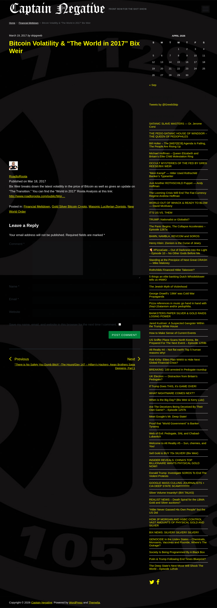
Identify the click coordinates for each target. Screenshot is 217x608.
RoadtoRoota (18, 176)
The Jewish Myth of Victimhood (168, 286)
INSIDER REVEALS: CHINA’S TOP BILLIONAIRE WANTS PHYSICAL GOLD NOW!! (174, 463)
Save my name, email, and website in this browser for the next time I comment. (63, 324)
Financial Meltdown (37, 206)
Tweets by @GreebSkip (163, 104)
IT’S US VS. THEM (160, 212)
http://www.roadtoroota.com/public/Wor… (37, 196)
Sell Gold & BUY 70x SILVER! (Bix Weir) (173, 453)
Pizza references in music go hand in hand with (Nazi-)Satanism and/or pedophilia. (178, 305)
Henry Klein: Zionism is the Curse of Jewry (175, 243)
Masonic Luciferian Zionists (107, 206)
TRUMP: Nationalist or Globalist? (169, 219)
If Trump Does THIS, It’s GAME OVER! (173, 386)
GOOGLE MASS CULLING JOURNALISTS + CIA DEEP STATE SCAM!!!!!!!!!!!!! (176, 484)
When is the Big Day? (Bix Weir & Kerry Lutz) (176, 399)
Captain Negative (41, 602)
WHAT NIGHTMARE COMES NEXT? (172, 393)
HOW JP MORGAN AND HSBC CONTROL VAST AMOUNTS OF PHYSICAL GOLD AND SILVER (176, 522)
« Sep (153, 84)
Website (14, 312)
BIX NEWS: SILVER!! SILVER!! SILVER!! (174, 532)
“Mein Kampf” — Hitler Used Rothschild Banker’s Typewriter (173, 174)
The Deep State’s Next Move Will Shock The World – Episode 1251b (176, 567)
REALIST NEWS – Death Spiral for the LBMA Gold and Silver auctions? (176, 501)
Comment (17, 244)
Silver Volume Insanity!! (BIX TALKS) (171, 492)
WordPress (75, 602)
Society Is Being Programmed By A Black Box (177, 552)
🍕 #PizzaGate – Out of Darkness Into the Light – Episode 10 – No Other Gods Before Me (178, 251)
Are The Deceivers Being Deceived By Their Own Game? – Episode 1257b (176, 408)
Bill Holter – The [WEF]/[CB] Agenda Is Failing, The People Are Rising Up (177, 145)
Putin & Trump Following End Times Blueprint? (177, 559)
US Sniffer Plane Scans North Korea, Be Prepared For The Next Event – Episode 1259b (177, 341)
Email (14, 299)
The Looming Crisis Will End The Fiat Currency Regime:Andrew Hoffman (177, 194)
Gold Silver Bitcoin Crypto (69, 206)
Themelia (94, 602)
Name (14, 286)
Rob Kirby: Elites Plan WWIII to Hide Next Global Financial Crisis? (174, 361)
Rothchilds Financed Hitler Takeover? (172, 269)
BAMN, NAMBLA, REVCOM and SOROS (174, 236)
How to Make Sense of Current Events (172, 332)
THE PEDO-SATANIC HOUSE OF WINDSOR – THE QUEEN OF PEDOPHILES (178, 135)
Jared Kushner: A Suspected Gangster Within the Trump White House (176, 325)
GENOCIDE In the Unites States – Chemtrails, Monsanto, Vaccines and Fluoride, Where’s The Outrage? (178, 542)
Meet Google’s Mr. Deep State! (168, 416)
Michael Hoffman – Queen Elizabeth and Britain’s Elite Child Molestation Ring (173, 155)
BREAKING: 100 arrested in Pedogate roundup (178, 369)
